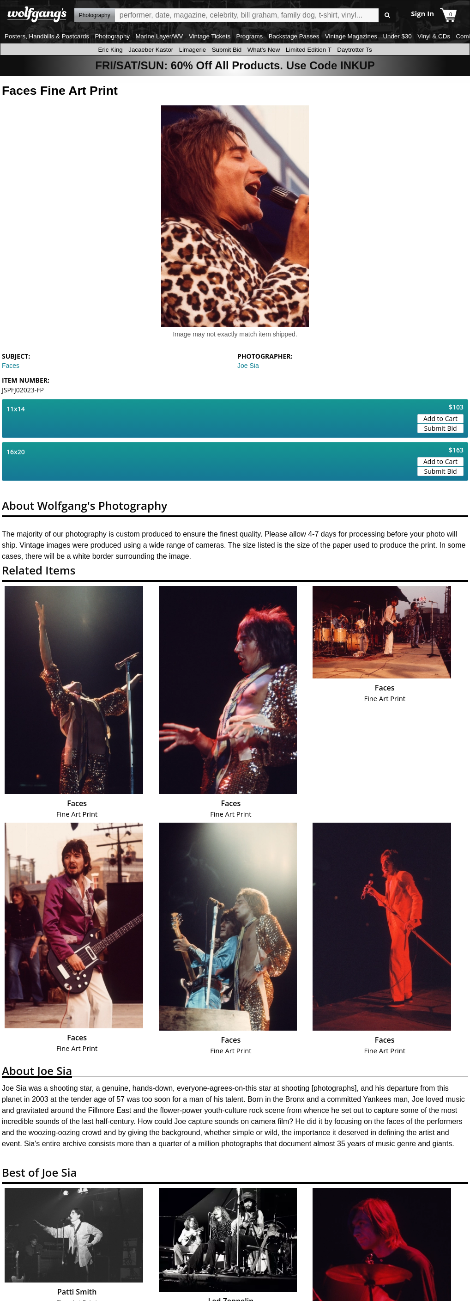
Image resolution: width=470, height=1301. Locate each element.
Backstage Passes (294, 36)
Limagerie (192, 49)
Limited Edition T (308, 49)
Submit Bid (226, 49)
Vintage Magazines (351, 36)
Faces (10, 365)
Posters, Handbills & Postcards (47, 36)
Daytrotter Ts (354, 49)
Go (387, 15)
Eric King (110, 49)
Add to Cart (440, 418)
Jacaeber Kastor (150, 49)
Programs (249, 36)
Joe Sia (248, 365)
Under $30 (397, 36)
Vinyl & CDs (433, 36)
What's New (263, 49)
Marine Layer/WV (159, 36)
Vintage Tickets (209, 36)
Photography (112, 36)
